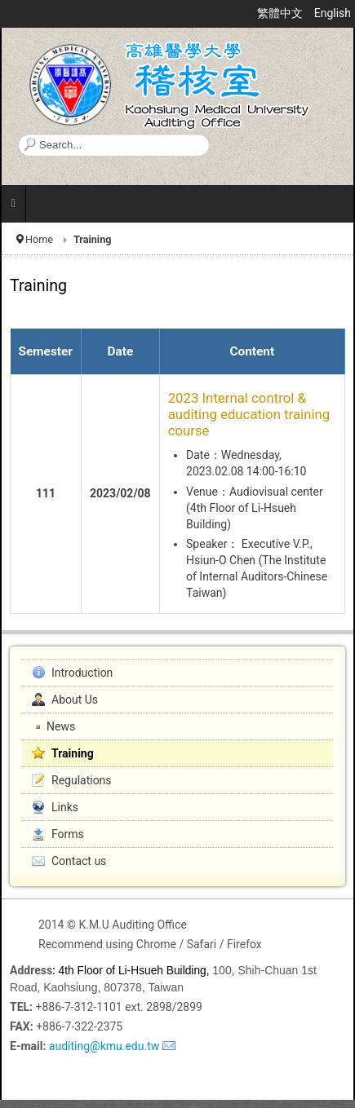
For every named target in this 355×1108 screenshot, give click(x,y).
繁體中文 (281, 13)
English (332, 13)
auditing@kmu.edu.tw (104, 1046)
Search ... (18, 134)
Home (39, 239)
